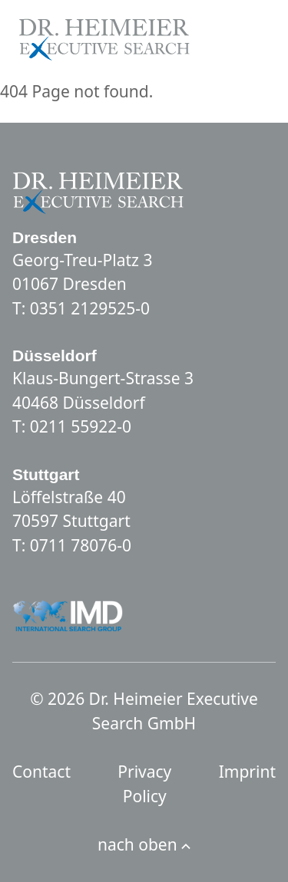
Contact (41, 771)
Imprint (247, 771)
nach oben (144, 844)
